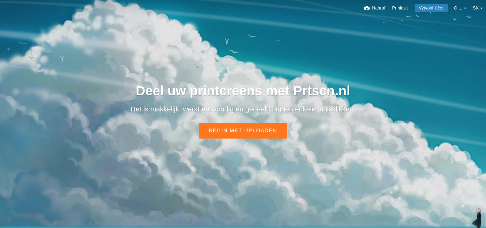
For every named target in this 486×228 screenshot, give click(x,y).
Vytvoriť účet (431, 7)
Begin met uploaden (243, 130)
